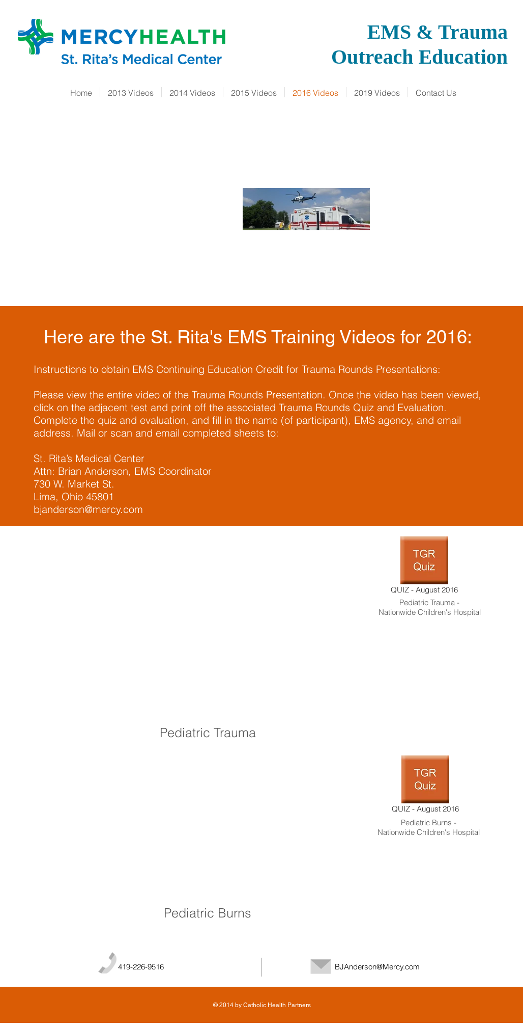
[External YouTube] (210, 628)
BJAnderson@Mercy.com (377, 966)
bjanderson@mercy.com (88, 509)
